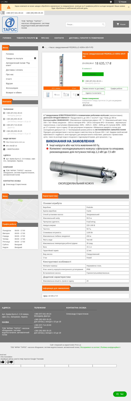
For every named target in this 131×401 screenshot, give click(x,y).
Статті (9, 79)
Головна (7, 38)
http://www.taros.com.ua (15, 142)
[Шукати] (103, 24)
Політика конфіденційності (110, 347)
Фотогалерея (12, 88)
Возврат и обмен (14, 92)
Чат (120, 394)
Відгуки (9, 83)
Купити (93, 74)
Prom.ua (78, 345)
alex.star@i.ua (11, 146)
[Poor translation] (9, 362)
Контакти (59, 38)
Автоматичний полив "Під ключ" (18, 64)
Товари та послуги (26, 38)
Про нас (45, 38)
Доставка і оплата (14, 70)
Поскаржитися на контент (89, 347)
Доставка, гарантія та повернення (86, 38)
